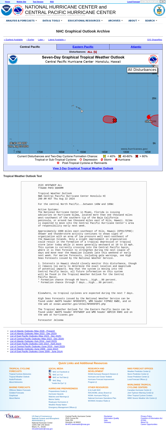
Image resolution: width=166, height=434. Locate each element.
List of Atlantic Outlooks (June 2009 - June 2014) (34, 349)
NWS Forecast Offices (140, 368)
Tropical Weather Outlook (19, 377)
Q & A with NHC (94, 390)
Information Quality (111, 418)
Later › (41, 39)
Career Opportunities (149, 424)
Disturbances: (77, 51)
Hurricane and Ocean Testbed (100, 377)
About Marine (14, 398)
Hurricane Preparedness (63, 388)
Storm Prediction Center (137, 374)
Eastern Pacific (83, 46)
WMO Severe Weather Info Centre (141, 398)
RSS (52, 2)
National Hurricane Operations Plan (102, 398)
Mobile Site (21, 2)
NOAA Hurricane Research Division (102, 374)
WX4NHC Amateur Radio (98, 401)
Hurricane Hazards (56, 394)
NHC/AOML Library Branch (98, 393)
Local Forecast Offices (136, 379)
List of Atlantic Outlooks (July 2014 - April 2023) (33, 341)
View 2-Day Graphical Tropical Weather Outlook (83, 168)
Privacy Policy (146, 416)
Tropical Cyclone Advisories (20, 374)
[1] (95, 51)
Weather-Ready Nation (58, 405)
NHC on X (55, 375)
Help (106, 420)
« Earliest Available (13, 39)
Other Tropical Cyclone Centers (139, 395)
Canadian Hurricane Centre (138, 390)
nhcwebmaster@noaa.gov (42, 429)
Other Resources (98, 387)
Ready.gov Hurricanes (57, 402)
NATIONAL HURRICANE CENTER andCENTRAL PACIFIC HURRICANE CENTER (70, 9)
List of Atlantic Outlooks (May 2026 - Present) (32, 331)
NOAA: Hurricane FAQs (97, 395)
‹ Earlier (30, 39)
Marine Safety (54, 399)
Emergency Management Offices (62, 407)
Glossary (107, 422)
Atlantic (136, 46)
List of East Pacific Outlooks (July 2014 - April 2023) (35, 343)
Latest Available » (57, 39)
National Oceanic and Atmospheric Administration (55, 15)
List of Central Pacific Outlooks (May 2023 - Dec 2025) (37, 338)
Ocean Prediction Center (137, 377)
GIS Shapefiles (154, 39)
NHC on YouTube (57, 377)
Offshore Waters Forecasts (20, 390)
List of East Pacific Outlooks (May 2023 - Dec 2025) (35, 336)
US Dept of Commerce (41, 416)
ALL (89, 51)
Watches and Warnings (58, 397)
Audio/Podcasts (15, 379)
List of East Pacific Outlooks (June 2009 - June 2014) (36, 351)
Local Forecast (133, 2)
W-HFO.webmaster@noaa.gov (77, 424)
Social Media (56, 368)
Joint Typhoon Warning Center (139, 393)
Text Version (38, 2)
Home (7, 2)
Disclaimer (108, 416)
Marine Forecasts (19, 387)
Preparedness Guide (57, 391)
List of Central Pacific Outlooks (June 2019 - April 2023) (37, 346)
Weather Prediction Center (137, 371)
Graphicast (13, 395)
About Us (144, 422)
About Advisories (15, 382)
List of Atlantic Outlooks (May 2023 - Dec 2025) (33, 333)
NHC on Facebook (58, 372)
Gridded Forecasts (16, 393)
